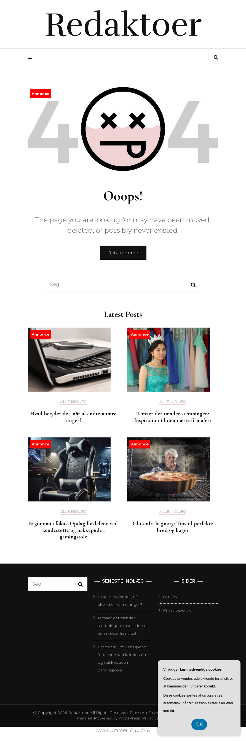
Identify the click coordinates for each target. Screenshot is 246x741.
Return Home (123, 252)
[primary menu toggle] (31, 58)
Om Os (170, 596)
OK (199, 724)
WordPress (129, 718)
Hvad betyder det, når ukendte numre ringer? (73, 417)
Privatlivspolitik (177, 610)
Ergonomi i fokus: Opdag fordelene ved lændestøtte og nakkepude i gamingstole (73, 530)
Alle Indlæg (73, 402)
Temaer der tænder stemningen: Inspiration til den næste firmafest (172, 417)
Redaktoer (123, 24)
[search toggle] (216, 57)
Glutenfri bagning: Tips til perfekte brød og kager (173, 526)
